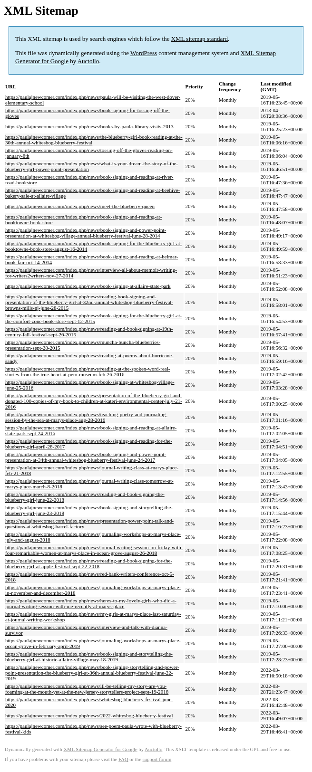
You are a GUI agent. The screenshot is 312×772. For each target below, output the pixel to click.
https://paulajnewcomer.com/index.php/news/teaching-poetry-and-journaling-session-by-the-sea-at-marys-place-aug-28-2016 (86, 417)
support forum (157, 759)
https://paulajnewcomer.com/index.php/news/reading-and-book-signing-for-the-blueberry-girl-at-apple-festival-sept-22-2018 (88, 563)
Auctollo (88, 61)
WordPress (143, 53)
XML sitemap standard (199, 38)
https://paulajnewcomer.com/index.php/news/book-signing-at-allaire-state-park (88, 286)
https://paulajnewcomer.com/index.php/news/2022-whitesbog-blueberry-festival (89, 715)
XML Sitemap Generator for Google (100, 749)
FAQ (123, 759)
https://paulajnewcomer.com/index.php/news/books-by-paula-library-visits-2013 (89, 126)
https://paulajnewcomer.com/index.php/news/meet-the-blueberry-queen (80, 206)
